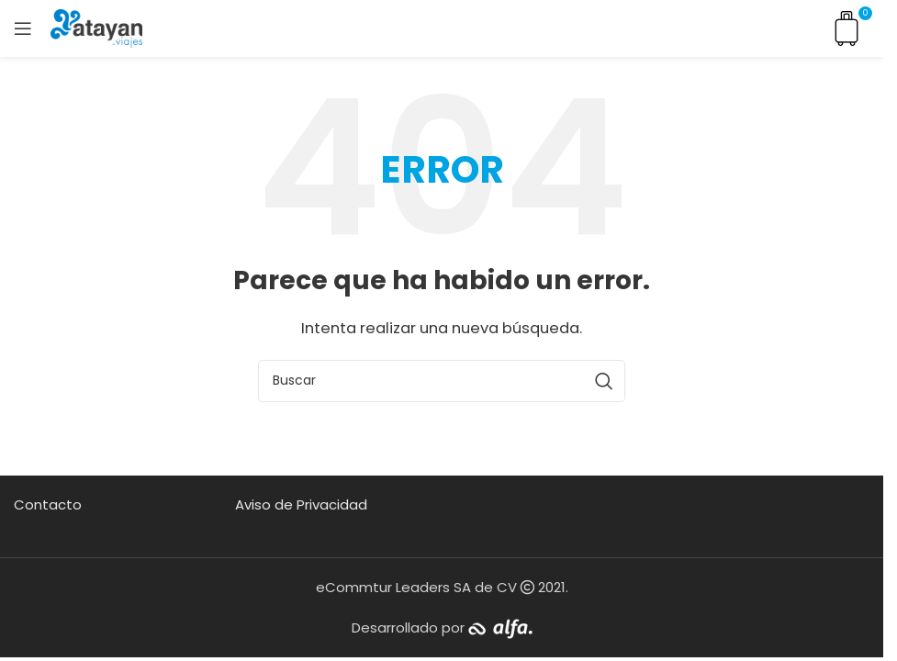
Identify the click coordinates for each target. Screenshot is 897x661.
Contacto (48, 504)
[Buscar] (441, 381)
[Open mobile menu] (23, 28)
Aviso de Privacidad (301, 504)
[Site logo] (96, 27)
